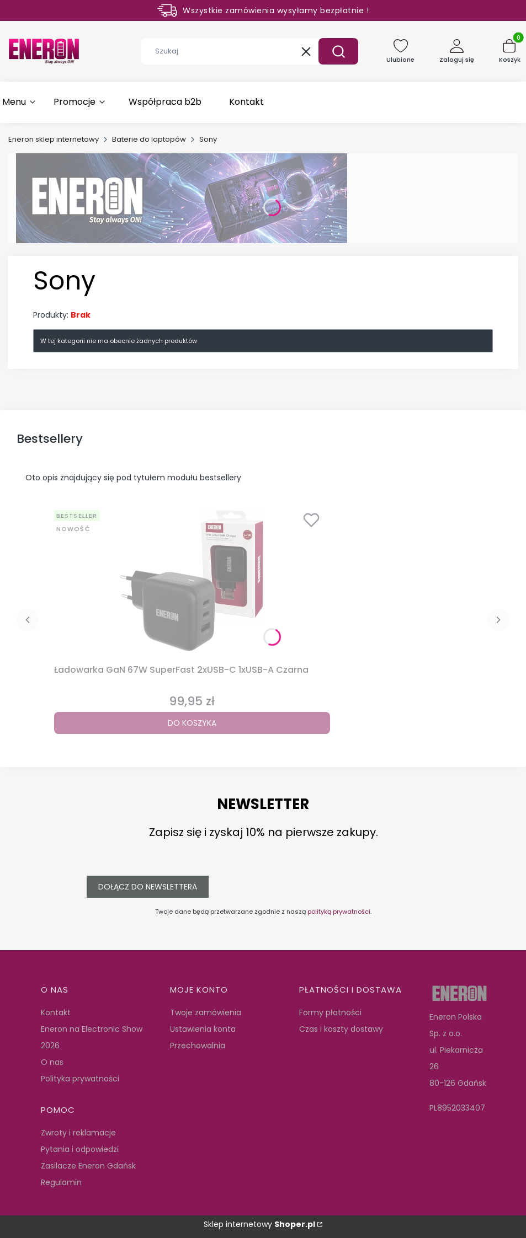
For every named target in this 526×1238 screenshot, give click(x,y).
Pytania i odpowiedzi (80, 1149)
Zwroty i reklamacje (78, 1132)
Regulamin (61, 1182)
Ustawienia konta (203, 1029)
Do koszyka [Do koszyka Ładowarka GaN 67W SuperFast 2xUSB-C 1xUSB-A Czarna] (192, 722)
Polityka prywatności (80, 1078)
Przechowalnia (197, 1045)
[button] (338, 51)
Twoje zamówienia (205, 1012)
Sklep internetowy (259, 1224)
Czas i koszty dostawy (341, 1029)
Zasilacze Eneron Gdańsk (88, 1165)
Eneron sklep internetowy (53, 139)
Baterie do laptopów (149, 139)
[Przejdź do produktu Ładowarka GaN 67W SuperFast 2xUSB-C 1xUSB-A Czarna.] (192, 583)
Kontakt (56, 1012)
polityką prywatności (338, 911)
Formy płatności (330, 1012)
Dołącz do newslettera (147, 886)
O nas (52, 1062)
